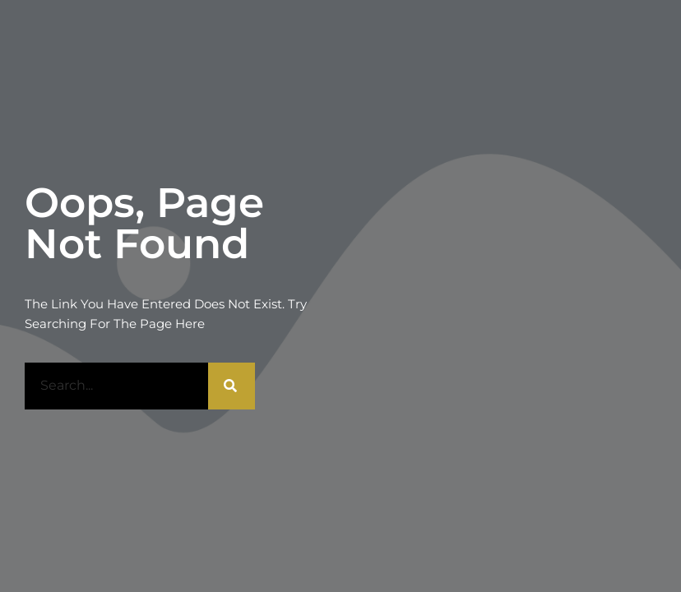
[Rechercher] (231, 386)
